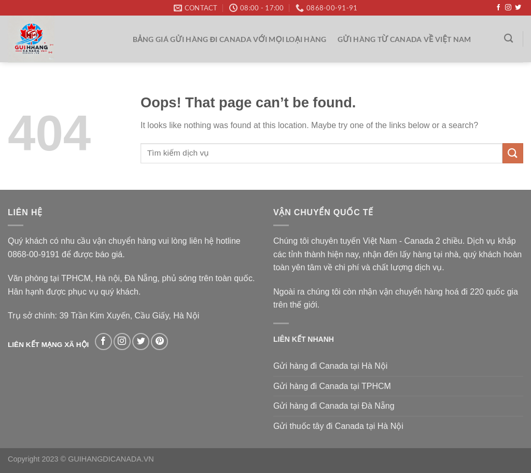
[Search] (509, 38)
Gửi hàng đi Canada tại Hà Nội (330, 365)
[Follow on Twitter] (518, 7)
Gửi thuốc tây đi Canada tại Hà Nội (338, 426)
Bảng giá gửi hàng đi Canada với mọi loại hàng (230, 39)
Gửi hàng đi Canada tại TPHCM (332, 386)
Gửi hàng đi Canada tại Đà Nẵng (334, 405)
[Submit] (512, 153)
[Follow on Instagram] (508, 7)
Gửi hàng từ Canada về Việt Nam (404, 39)
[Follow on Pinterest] (159, 341)
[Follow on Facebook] (498, 7)
